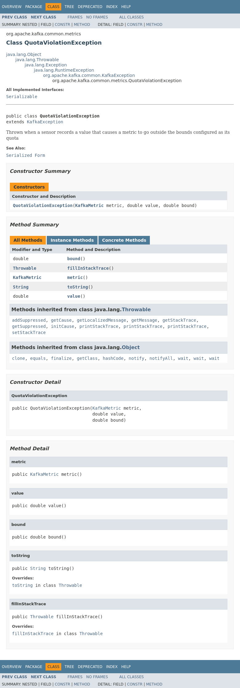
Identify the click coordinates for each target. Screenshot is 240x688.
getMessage (144, 320)
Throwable (24, 268)
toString (77, 286)
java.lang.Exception (46, 64)
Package (33, 7)
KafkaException (45, 121)
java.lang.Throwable (37, 59)
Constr (62, 24)
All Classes (131, 17)
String (21, 286)
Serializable (21, 96)
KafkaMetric (89, 205)
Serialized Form (25, 155)
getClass (87, 358)
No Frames (97, 17)
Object (131, 347)
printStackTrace (98, 326)
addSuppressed (29, 320)
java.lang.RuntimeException (64, 70)
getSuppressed (29, 326)
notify (136, 358)
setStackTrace (29, 332)
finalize (61, 358)
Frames (75, 17)
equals (38, 358)
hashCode (113, 358)
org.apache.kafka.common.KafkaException (89, 75)
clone (18, 358)
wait (183, 358)
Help (126, 7)
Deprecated (90, 7)
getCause (61, 320)
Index (112, 7)
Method (82, 24)
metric (75, 277)
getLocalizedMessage (101, 320)
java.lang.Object (23, 54)
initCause (62, 326)
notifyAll (161, 358)
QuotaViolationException (43, 205)
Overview (12, 7)
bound (73, 258)
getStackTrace (179, 320)
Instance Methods (72, 240)
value (73, 296)
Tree (69, 7)
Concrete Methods (124, 240)
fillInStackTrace (88, 268)
